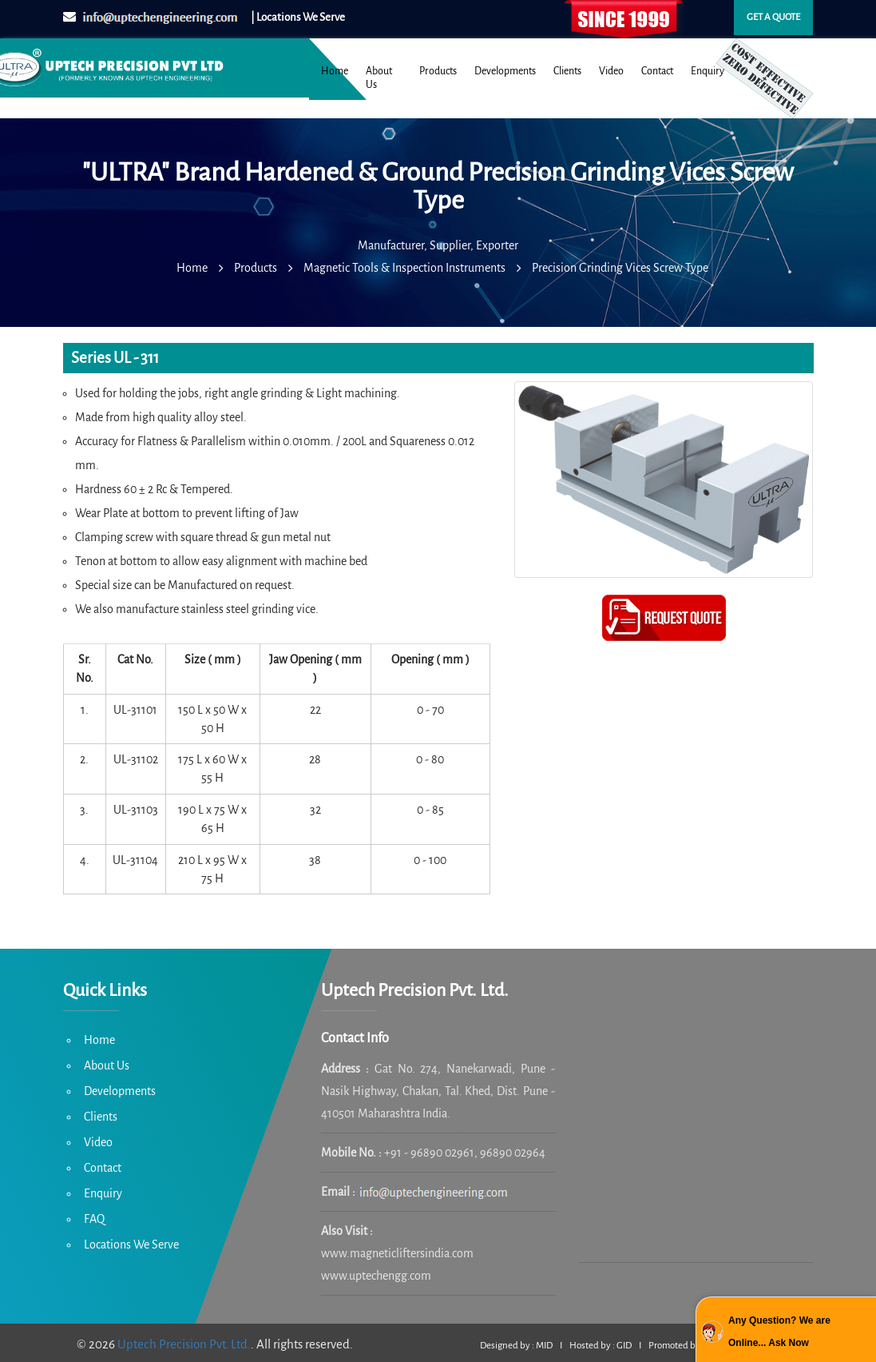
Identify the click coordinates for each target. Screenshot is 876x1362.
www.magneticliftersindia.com (397, 1253)
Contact (657, 71)
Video (611, 71)
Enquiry (707, 71)
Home (334, 71)
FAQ (94, 1219)
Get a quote (773, 17)
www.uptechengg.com (376, 1275)
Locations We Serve (131, 1244)
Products (438, 71)
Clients (567, 71)
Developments (505, 71)
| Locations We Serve (298, 17)
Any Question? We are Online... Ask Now (779, 1331)
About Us (379, 78)
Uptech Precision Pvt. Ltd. (184, 1344)
